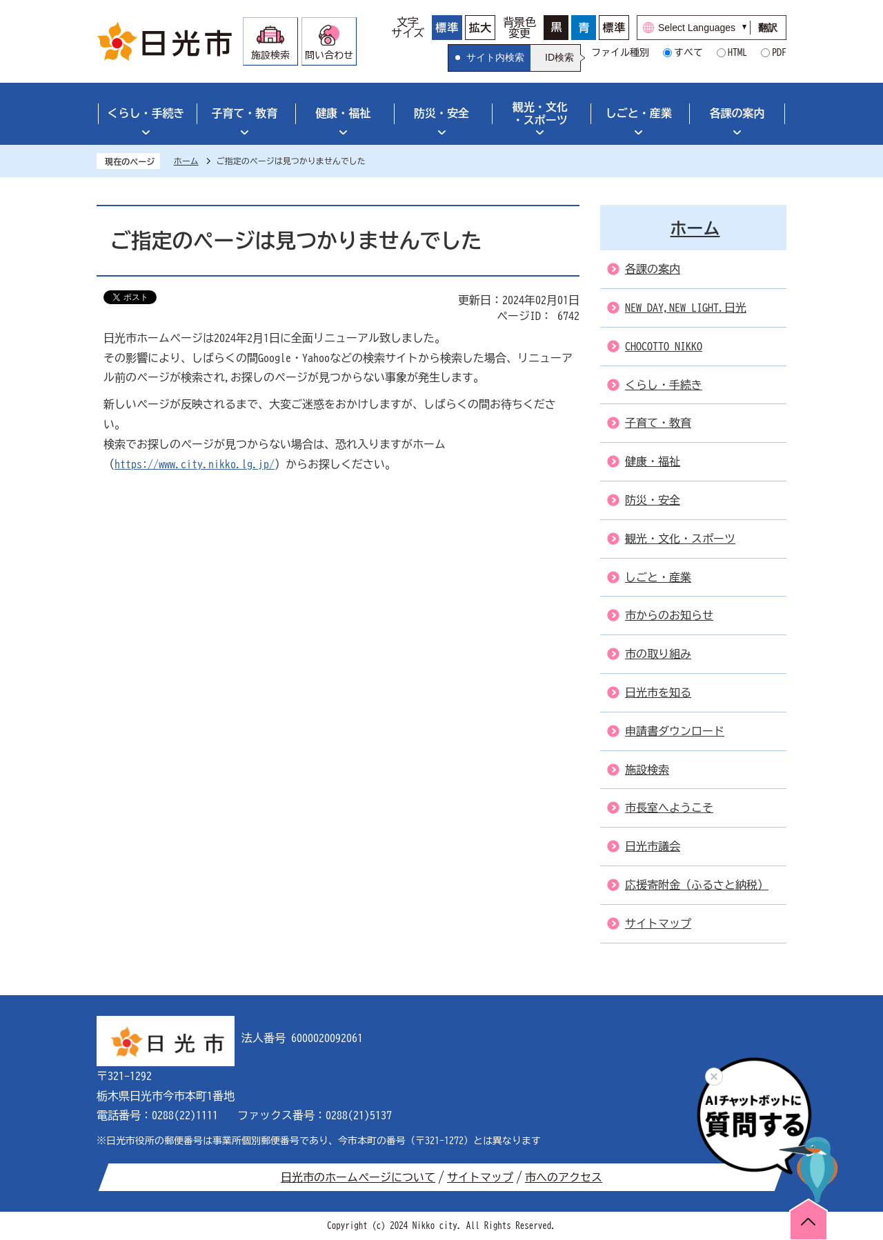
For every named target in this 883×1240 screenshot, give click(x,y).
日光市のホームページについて (358, 1177)
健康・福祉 (342, 113)
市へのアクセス (563, 1177)
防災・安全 (441, 113)
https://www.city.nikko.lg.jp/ (195, 464)
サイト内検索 (495, 57)
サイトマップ (480, 1177)
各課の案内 (737, 113)
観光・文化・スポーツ (540, 113)
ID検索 (559, 57)
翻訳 (767, 27)
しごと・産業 (639, 113)
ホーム (186, 161)
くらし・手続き (145, 113)
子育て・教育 (244, 113)
